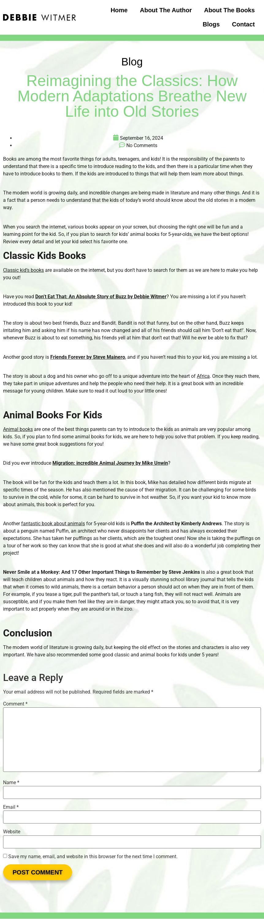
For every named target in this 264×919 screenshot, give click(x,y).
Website (11, 831)
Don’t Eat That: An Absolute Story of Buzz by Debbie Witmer (100, 296)
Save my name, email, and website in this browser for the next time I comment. (93, 856)
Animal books (18, 429)
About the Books (229, 10)
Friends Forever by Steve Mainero (87, 357)
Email (11, 807)
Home (119, 10)
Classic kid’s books (23, 270)
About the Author (166, 10)
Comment (15, 704)
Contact (243, 24)
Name (11, 782)
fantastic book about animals (53, 523)
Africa (203, 376)
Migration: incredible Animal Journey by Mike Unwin (110, 463)
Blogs (211, 24)
